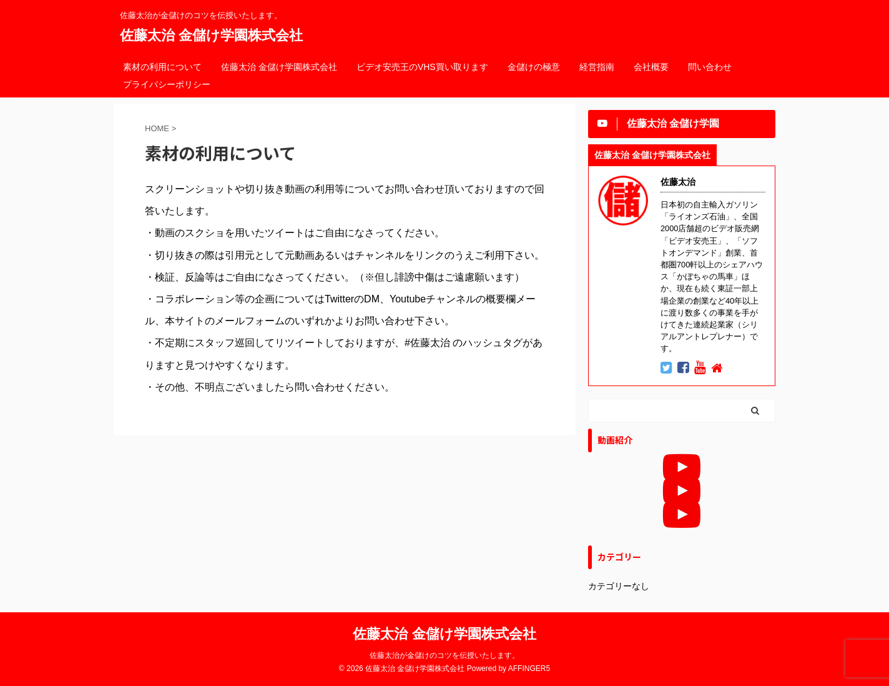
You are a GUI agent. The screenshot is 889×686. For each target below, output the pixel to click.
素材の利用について (162, 67)
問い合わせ (710, 67)
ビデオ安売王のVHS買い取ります (422, 67)
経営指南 (596, 67)
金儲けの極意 (534, 67)
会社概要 (651, 67)
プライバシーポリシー (166, 84)
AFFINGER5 (529, 668)
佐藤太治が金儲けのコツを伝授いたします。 (444, 655)
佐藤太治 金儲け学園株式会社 (211, 35)
